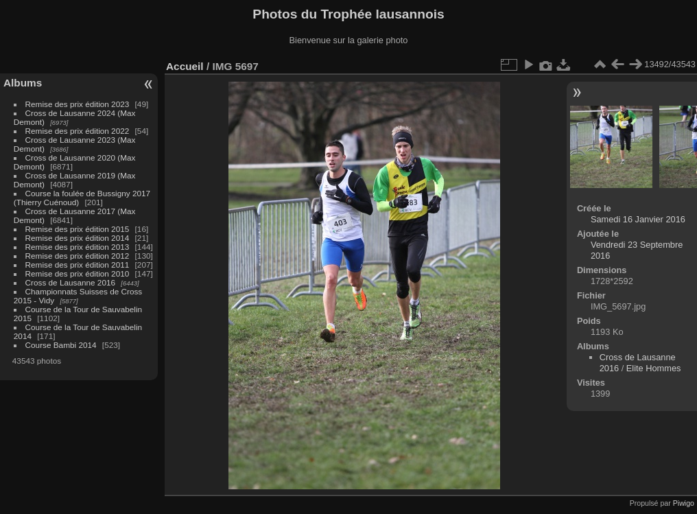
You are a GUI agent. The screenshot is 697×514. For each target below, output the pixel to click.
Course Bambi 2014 (61, 344)
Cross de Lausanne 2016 (70, 282)
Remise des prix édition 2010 (77, 273)
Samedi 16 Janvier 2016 (638, 219)
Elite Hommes (653, 368)
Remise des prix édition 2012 (77, 255)
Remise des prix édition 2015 (77, 228)
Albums (22, 83)
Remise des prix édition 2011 (77, 264)
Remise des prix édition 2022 (77, 130)
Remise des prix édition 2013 (77, 246)
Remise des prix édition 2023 (77, 104)
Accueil (185, 66)
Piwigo (683, 503)
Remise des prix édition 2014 (77, 237)
